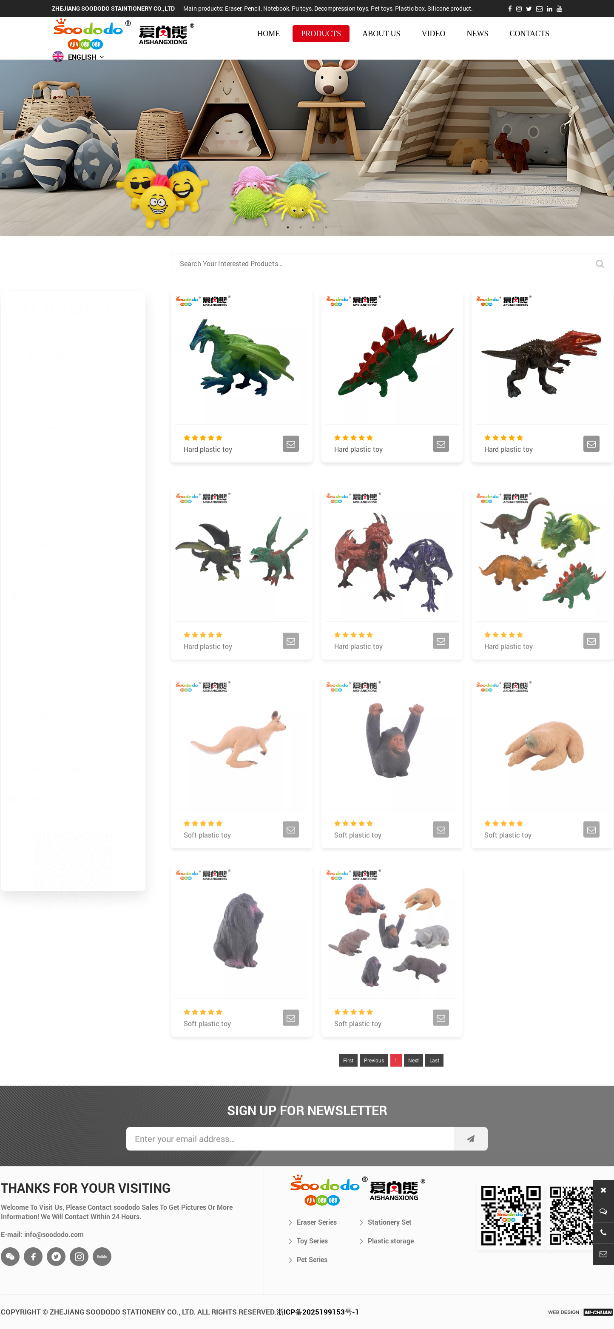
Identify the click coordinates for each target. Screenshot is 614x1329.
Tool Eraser (52, 425)
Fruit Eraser (52, 445)
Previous (374, 1079)
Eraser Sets (52, 523)
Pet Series (308, 1259)
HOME (268, 33)
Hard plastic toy (208, 450)
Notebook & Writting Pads (76, 616)
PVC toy (46, 722)
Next (413, 1079)
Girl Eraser (50, 484)
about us (381, 33)
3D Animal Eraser (62, 347)
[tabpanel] (307, 148)
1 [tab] (288, 227)
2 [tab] (300, 227)
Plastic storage (387, 1241)
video (433, 33)
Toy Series (308, 1241)
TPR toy (46, 703)
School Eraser (56, 386)
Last (434, 1079)
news (477, 33)
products (321, 33)
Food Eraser (53, 464)
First (348, 1079)
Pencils (46, 636)
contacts (529, 33)
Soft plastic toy (207, 854)
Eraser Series (313, 1222)
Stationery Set (386, 1222)
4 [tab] (326, 227)
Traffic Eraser (56, 367)
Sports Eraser (56, 406)
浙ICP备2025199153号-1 (317, 1312)
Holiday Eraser (58, 504)
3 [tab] (313, 227)
